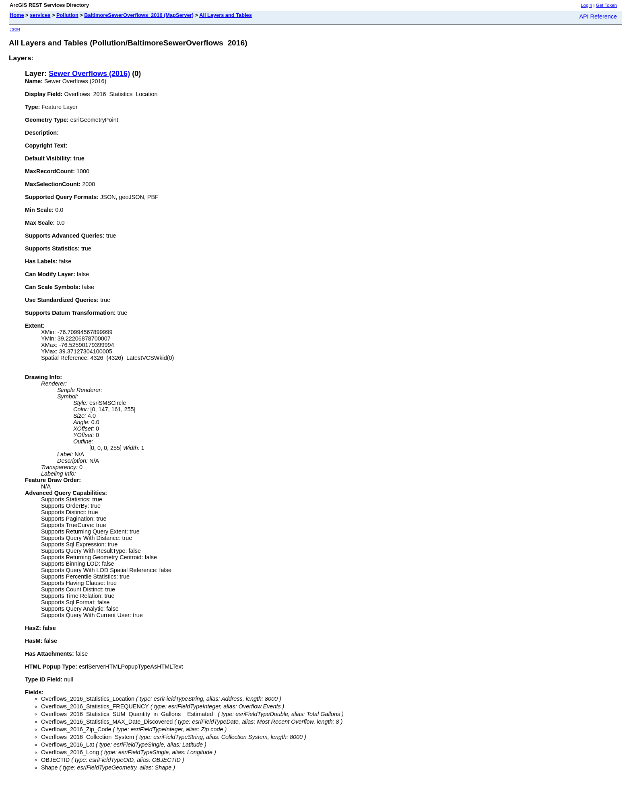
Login (586, 5)
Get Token (606, 5)
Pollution (67, 15)
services (40, 15)
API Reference (598, 16)
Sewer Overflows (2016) (89, 74)
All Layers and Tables (225, 15)
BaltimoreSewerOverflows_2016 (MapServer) (139, 15)
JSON (15, 29)
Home (17, 15)
